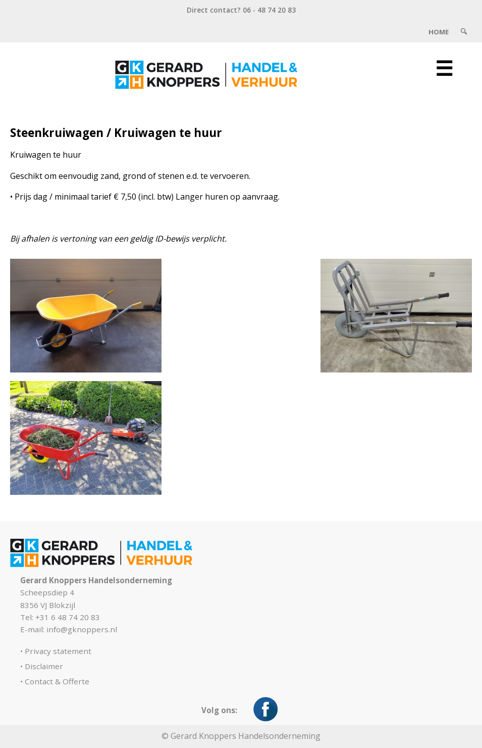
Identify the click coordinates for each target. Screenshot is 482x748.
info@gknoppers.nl (81, 629)
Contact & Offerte (57, 681)
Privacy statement (58, 651)
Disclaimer (44, 666)
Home (439, 31)
